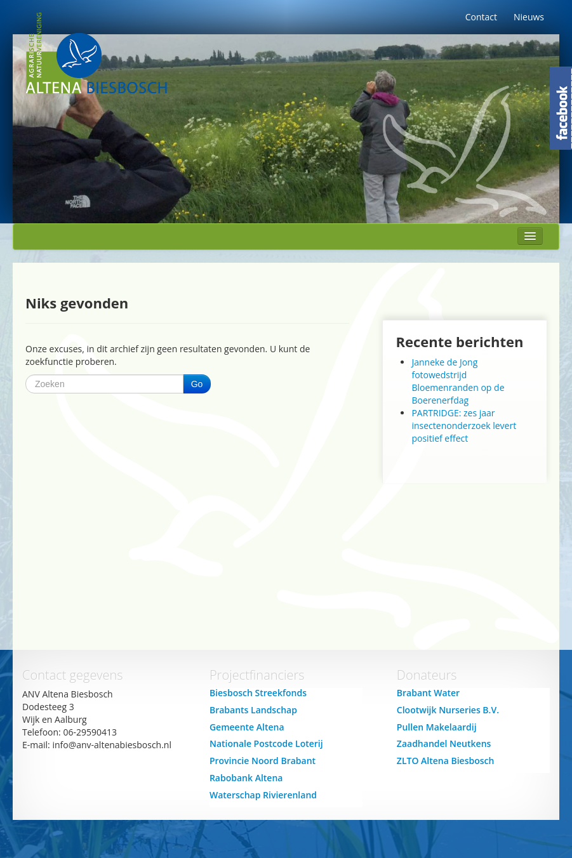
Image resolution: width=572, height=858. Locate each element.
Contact (481, 17)
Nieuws (529, 17)
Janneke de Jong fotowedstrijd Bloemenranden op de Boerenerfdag (457, 381)
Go (197, 384)
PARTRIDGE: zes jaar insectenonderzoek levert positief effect (463, 425)
